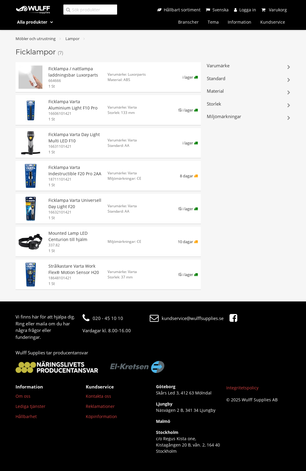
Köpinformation (101, 416)
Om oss (23, 396)
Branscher (188, 22)
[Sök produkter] (90, 9)
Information (239, 22)
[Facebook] (235, 318)
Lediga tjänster (30, 406)
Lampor (72, 38)
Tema (213, 22)
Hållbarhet (26, 416)
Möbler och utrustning (36, 38)
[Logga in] (245, 9)
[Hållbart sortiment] (178, 9)
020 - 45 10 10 (102, 318)
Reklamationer (100, 406)
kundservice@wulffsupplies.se (187, 318)
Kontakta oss (98, 396)
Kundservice (272, 22)
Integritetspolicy (242, 388)
